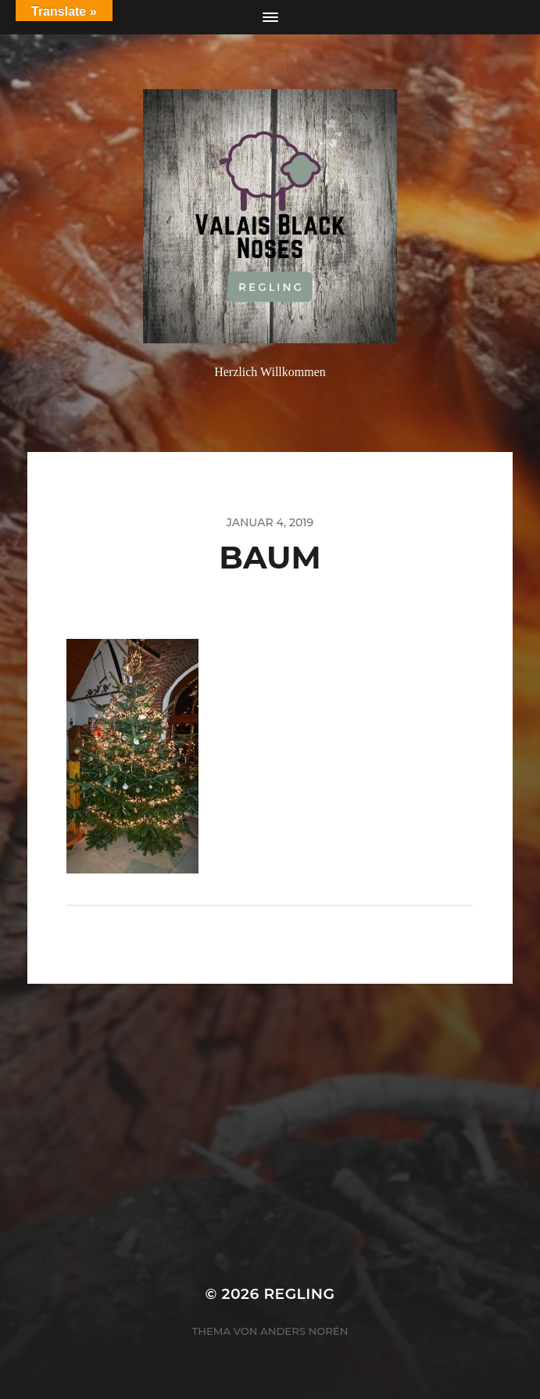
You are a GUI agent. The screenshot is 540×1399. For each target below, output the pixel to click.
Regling (298, 1294)
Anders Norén (304, 1331)
